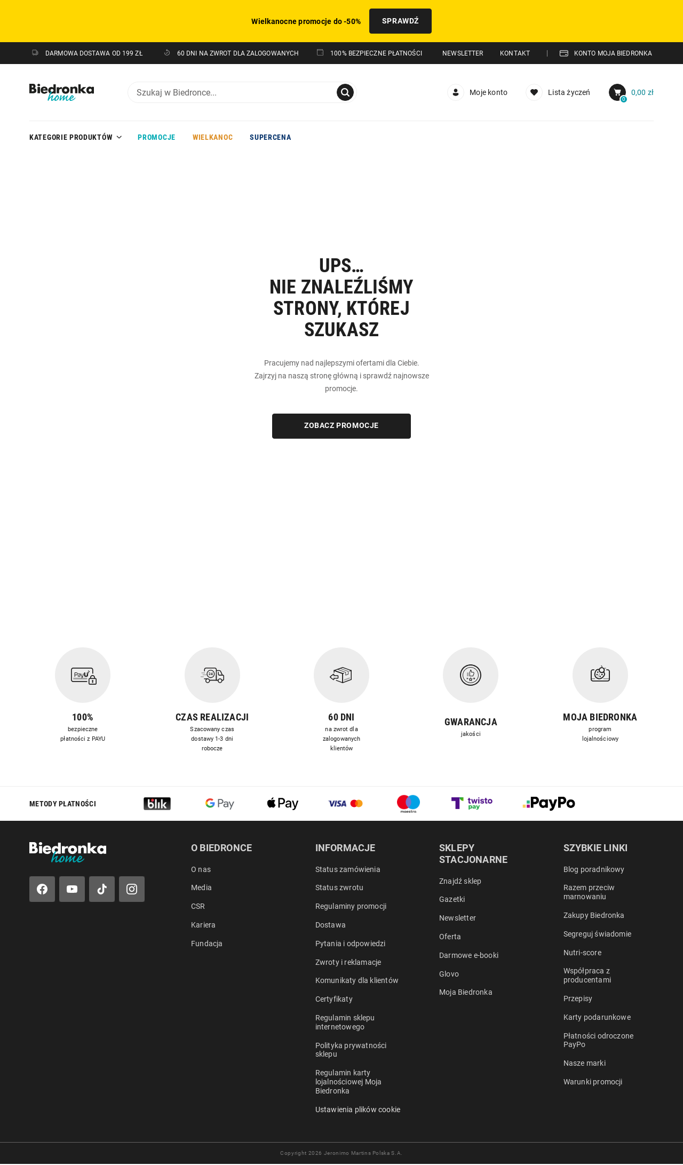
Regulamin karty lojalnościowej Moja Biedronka (348, 1082)
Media (201, 888)
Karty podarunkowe (597, 1017)
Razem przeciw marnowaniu (589, 893)
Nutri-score (582, 953)
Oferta (450, 937)
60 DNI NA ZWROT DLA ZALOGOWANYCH (231, 54)
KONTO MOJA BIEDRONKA (606, 54)
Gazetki (452, 900)
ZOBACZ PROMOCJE (341, 426)
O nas (201, 870)
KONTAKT (515, 54)
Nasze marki (584, 1064)
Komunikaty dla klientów (357, 981)
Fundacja (207, 944)
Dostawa (330, 925)
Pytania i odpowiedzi (350, 944)
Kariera (203, 925)
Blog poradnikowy (594, 870)
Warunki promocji (593, 1082)
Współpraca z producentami (587, 976)
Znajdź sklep (460, 881)
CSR (198, 907)
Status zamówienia (347, 870)
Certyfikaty (334, 1000)
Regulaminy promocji (351, 907)
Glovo (449, 974)
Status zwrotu (339, 888)
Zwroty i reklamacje (348, 962)
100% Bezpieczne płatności (369, 54)
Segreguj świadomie (597, 934)
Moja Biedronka (466, 993)
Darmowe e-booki (468, 956)
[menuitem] (477, 93)
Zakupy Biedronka (594, 916)
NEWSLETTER (462, 54)
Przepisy (578, 999)
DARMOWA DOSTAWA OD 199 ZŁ (86, 54)
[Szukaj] (345, 92)
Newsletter (457, 919)
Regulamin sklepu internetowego (345, 1023)
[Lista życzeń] (557, 93)
